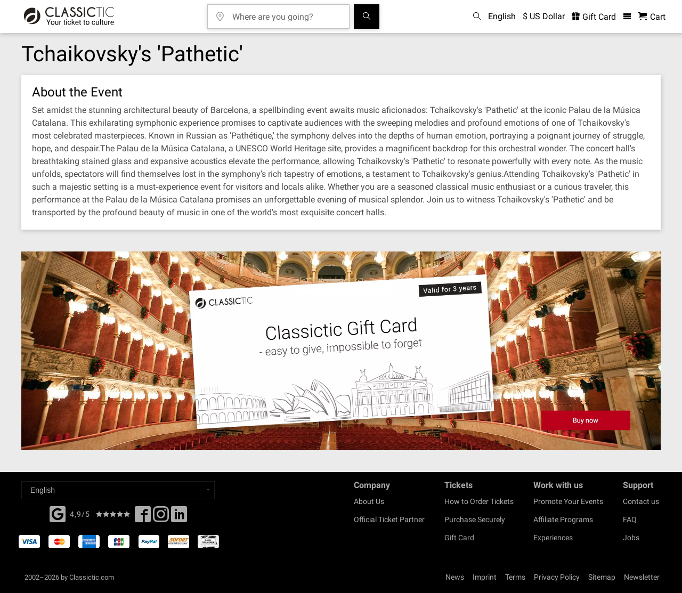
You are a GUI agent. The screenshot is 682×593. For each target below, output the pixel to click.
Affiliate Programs (563, 519)
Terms (515, 577)
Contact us (641, 501)
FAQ (630, 519)
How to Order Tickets (479, 501)
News (454, 577)
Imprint (485, 577)
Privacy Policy (557, 577)
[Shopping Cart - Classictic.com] (651, 17)
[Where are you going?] (286, 13)
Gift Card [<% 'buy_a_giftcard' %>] (594, 17)
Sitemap (601, 577)
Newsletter (642, 577)
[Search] (366, 16)
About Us (369, 501)
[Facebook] (58, 513)
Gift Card (459, 537)
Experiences (553, 537)
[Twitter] (161, 517)
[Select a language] (118, 490)
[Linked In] (179, 517)
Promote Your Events (568, 501)
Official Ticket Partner (389, 519)
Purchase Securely (474, 519)
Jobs (631, 537)
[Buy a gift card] (341, 350)
